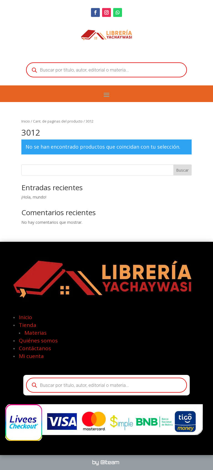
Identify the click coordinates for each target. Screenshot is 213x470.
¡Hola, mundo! (33, 197)
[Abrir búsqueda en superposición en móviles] (106, 70)
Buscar (182, 170)
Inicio (25, 121)
